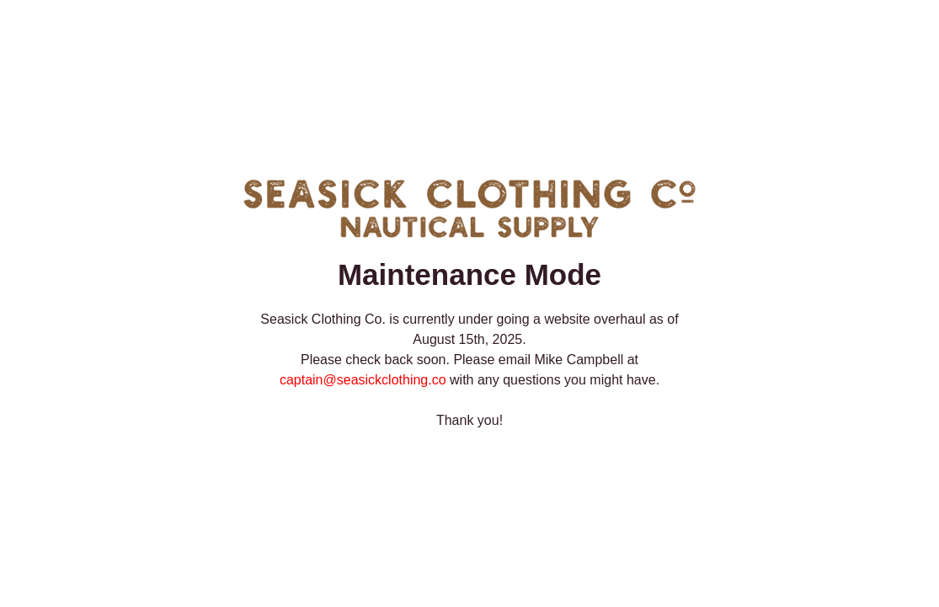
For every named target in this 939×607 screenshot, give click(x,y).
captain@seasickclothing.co (363, 380)
